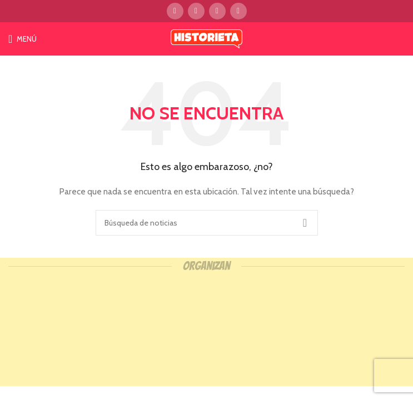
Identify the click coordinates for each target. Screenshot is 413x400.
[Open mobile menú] (22, 39)
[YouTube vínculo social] (238, 11)
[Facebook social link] (175, 11)
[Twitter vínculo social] (196, 11)
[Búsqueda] (207, 223)
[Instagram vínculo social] (217, 11)
